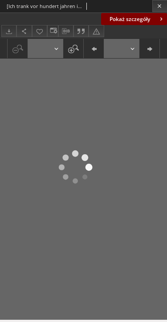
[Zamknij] (159, 6)
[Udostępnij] (24, 31)
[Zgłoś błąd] (96, 31)
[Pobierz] (8, 31)
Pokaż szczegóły (137, 19)
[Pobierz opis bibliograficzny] (65, 31)
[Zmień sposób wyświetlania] (52, 31)
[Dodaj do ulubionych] (39, 31)
